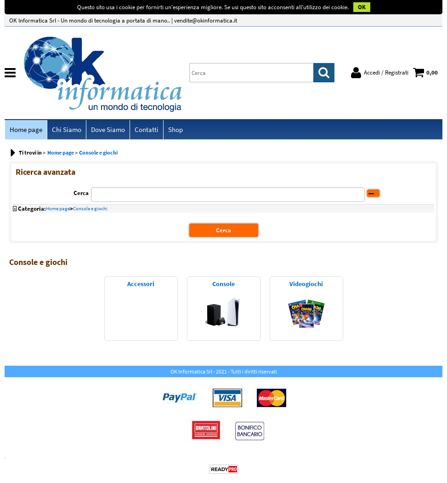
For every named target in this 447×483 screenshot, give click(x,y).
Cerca (81, 193)
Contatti (146, 129)
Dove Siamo (108, 129)
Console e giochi (90, 208)
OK (362, 7)
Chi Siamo (66, 129)
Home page (26, 129)
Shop (175, 129)
